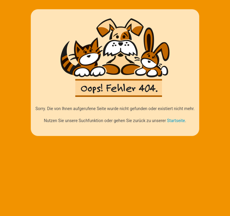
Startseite (176, 120)
